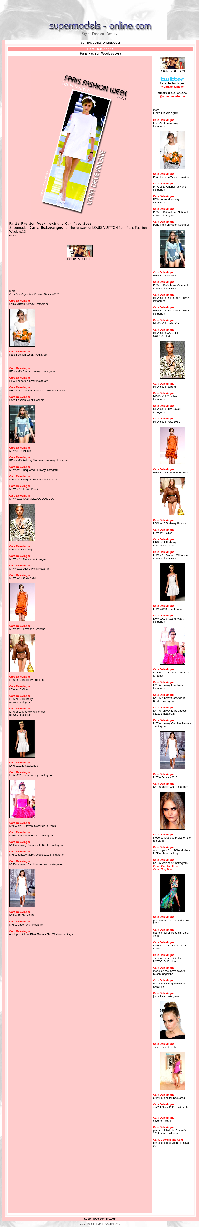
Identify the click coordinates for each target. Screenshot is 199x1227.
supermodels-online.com (100, 1218)
